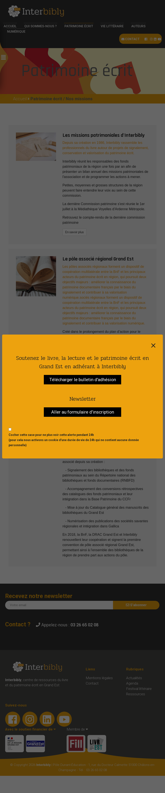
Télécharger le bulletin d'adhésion (82, 379)
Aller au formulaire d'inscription (82, 412)
